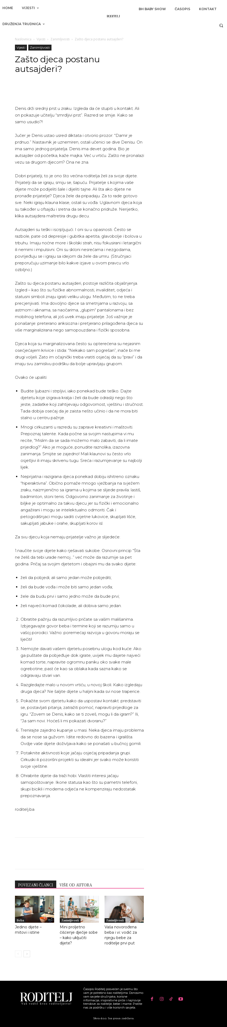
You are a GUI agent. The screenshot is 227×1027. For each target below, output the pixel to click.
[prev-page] (18, 954)
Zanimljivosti (60, 39)
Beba (20, 920)
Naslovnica (23, 39)
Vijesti (41, 39)
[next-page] (26, 954)
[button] (221, 25)
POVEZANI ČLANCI (35, 884)
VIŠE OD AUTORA (75, 884)
